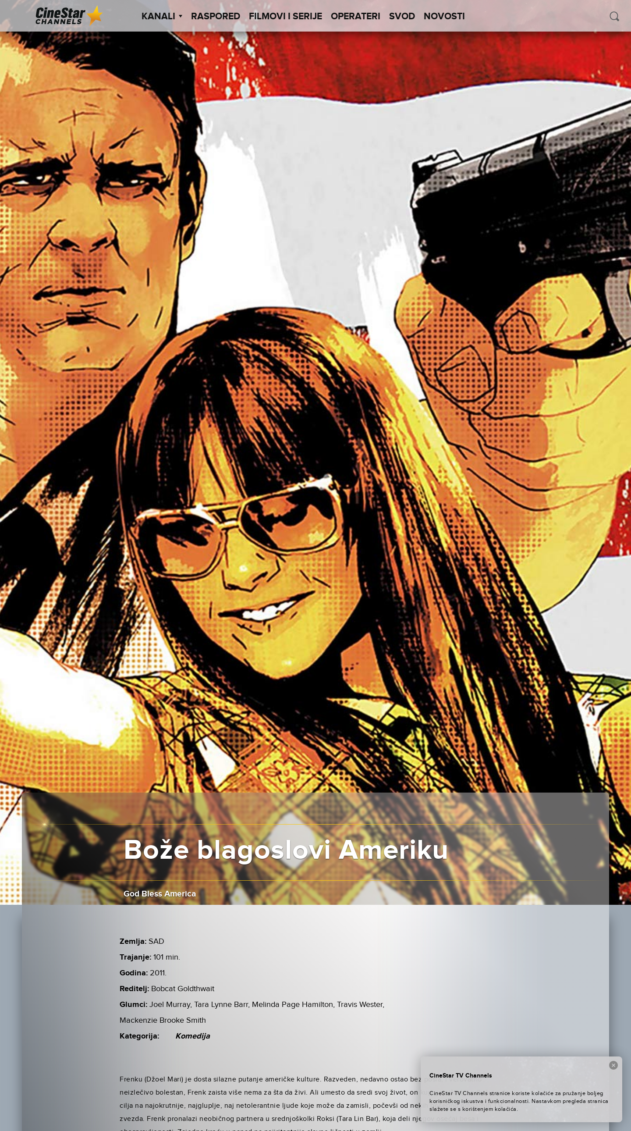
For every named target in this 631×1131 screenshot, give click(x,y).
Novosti (444, 16)
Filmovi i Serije (285, 16)
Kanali (162, 16)
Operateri (355, 16)
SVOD (402, 16)
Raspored (215, 16)
